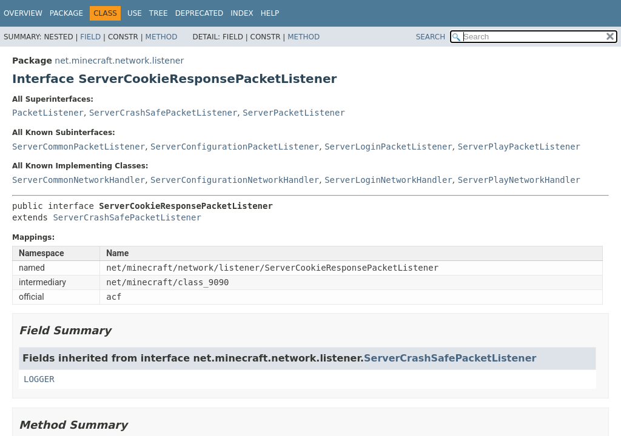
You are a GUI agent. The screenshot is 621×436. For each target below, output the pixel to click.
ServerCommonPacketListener (78, 146)
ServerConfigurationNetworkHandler (234, 180)
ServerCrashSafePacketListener (163, 112)
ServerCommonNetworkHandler (78, 180)
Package (66, 13)
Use (134, 13)
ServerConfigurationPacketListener (234, 146)
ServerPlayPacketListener (519, 146)
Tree (158, 13)
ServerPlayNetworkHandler (519, 180)
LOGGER (39, 379)
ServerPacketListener (294, 112)
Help (270, 13)
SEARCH (431, 37)
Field (90, 37)
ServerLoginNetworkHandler (388, 180)
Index (241, 13)
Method (162, 37)
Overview (23, 13)
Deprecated (199, 13)
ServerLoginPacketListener (388, 146)
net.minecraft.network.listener (119, 60)
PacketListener (48, 112)
